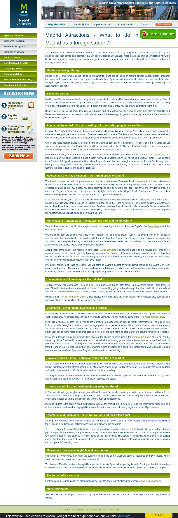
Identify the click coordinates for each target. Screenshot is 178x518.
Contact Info (114, 509)
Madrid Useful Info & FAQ (18, 79)
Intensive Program (14, 41)
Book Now (18, 126)
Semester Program (14, 46)
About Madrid (125, 24)
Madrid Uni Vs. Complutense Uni (92, 24)
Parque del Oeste (107, 250)
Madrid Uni (95, 509)
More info (123, 516)
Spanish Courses (13, 35)
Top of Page (64, 509)
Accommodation (13, 74)
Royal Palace (154, 226)
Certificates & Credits (16, 63)
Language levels (13, 68)
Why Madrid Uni (57, 24)
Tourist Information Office (72, 297)
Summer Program (14, 52)
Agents (79, 509)
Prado (53, 181)
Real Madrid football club (152, 317)
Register (163, 24)
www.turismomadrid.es (150, 481)
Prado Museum (161, 154)
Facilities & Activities (16, 85)
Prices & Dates (12, 57)
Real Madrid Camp (141, 337)
